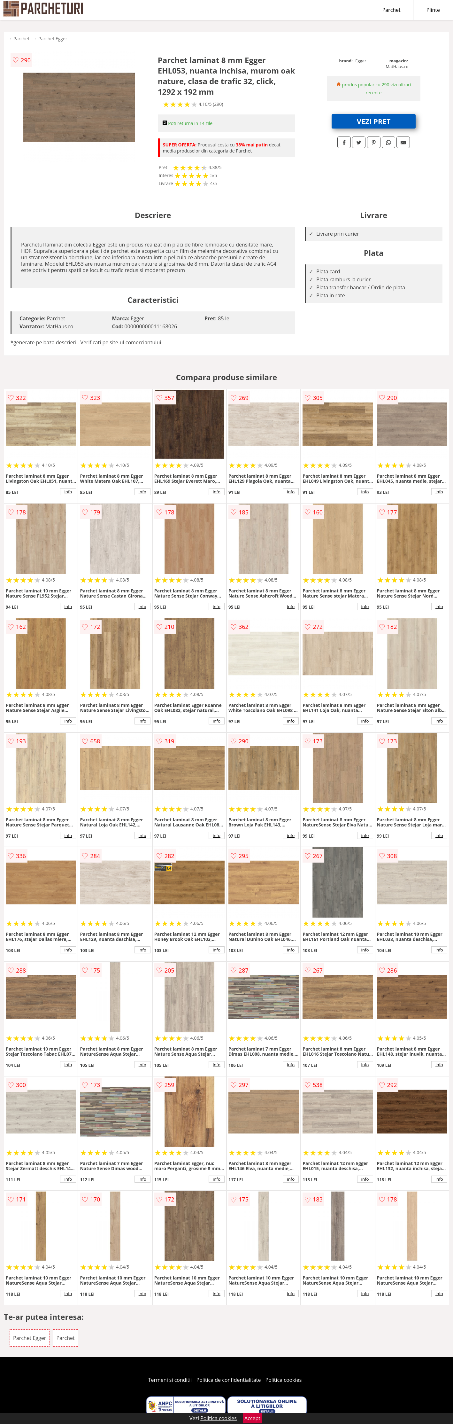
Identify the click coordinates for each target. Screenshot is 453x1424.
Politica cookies (283, 1379)
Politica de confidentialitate (228, 1379)
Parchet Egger (52, 38)
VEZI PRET (374, 121)
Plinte (433, 9)
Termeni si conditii (170, 1379)
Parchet (391, 9)
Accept (252, 1418)
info (68, 492)
